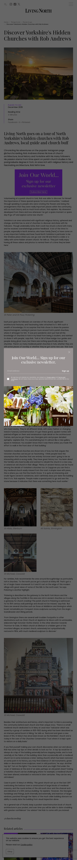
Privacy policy (51, 377)
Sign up (65, 371)
